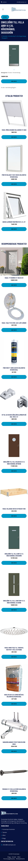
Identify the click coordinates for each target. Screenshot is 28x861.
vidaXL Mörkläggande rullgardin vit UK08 (14, 130)
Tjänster (4, 832)
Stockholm (4, 2)
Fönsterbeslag (16, 72)
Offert (5, 17)
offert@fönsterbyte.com (21, 2)
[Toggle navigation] (3, 9)
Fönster (10, 72)
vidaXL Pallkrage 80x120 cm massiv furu (14, 509)
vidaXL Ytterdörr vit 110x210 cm (14, 278)
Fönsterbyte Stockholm (8, 829)
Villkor (19, 857)
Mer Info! (14, 81)
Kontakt (14, 857)
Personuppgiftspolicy (9, 859)
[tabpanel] (14, 55)
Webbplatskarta (20, 859)
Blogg (4, 838)
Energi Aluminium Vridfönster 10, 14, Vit (14, 222)
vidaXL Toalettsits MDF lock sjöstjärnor (14, 323)
